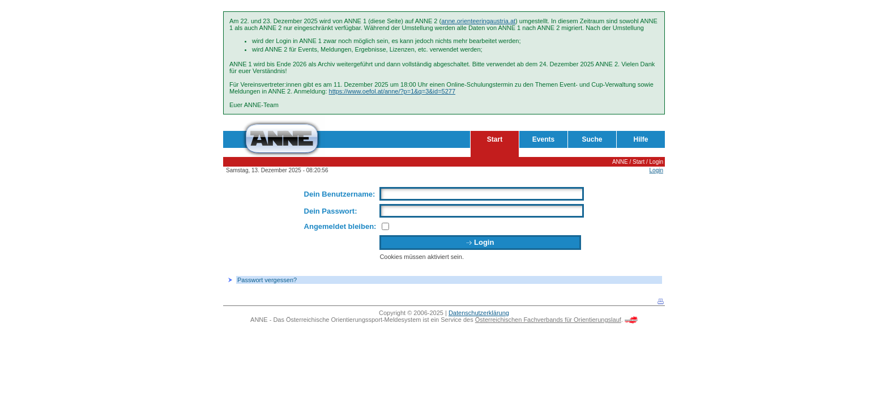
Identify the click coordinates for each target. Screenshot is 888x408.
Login (656, 162)
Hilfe (640, 139)
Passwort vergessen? (267, 280)
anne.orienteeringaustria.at (478, 21)
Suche (592, 139)
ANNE (620, 162)
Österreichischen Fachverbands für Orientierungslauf (548, 319)
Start (494, 139)
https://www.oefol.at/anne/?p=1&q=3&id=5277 (392, 91)
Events (543, 139)
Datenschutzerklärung (479, 312)
